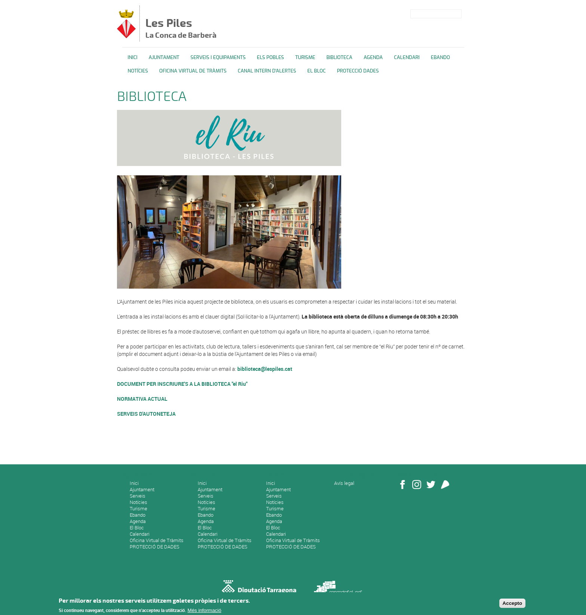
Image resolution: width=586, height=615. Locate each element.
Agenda (373, 57)
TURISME (305, 57)
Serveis (137, 495)
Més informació (204, 611)
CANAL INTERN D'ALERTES (267, 71)
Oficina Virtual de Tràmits (156, 540)
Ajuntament (164, 57)
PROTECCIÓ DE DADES (154, 546)
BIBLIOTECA (339, 57)
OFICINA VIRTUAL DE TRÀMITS (192, 71)
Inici (133, 57)
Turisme (138, 508)
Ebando (440, 57)
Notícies (138, 71)
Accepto (512, 604)
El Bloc (316, 71)
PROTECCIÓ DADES (358, 71)
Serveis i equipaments (218, 57)
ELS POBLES (270, 57)
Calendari (407, 57)
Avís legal (344, 483)
